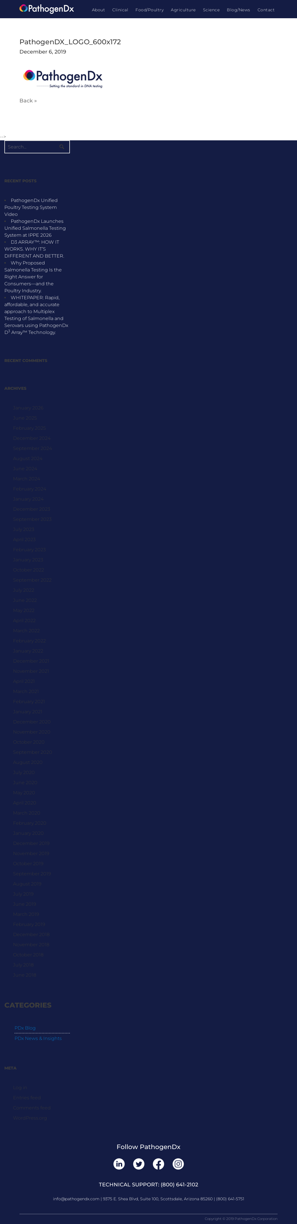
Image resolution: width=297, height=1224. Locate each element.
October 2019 (28, 863)
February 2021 (29, 701)
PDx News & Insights (38, 1038)
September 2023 (32, 519)
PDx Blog (25, 1028)
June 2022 (25, 600)
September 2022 (32, 580)
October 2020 (29, 742)
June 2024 (25, 468)
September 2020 (32, 752)
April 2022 (24, 620)
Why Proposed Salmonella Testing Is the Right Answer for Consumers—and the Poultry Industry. (33, 276)
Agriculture (183, 9)
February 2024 (29, 489)
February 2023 (29, 549)
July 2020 (24, 772)
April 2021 (24, 681)
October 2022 (28, 570)
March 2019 (26, 914)
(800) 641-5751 (230, 1198)
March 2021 (26, 691)
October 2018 (28, 954)
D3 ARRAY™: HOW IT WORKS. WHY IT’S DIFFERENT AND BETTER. (34, 249)
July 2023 (23, 529)
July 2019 (23, 894)
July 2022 (23, 590)
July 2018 (23, 965)
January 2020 (28, 833)
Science (211, 9)
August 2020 (28, 762)
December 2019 (31, 843)
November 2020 (31, 732)
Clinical (120, 9)
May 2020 (24, 792)
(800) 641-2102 (179, 1184)
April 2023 (24, 539)
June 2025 (25, 418)
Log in (20, 1087)
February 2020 (29, 823)
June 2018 (24, 975)
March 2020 (26, 813)
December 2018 (31, 934)
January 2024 (28, 499)
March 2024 (26, 478)
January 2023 (28, 560)
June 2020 (25, 782)
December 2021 (31, 661)
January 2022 (28, 651)
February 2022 (29, 641)
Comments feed (32, 1108)
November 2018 (31, 944)
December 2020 (32, 722)
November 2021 (31, 671)
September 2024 (32, 448)
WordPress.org (30, 1118)
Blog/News (238, 9)
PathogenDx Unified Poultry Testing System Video (31, 207)
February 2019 (29, 924)
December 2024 (31, 438)
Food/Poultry (149, 9)
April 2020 (24, 803)
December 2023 (31, 509)
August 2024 (27, 458)
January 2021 (27, 711)
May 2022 (24, 610)
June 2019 (24, 904)
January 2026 (28, 408)
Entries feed (27, 1097)
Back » (28, 101)
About (98, 9)
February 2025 (29, 428)
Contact (266, 9)
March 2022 (26, 630)
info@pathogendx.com (76, 1198)
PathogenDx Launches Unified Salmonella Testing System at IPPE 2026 (35, 228)
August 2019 (27, 884)
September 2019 (32, 873)
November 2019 (31, 853)
